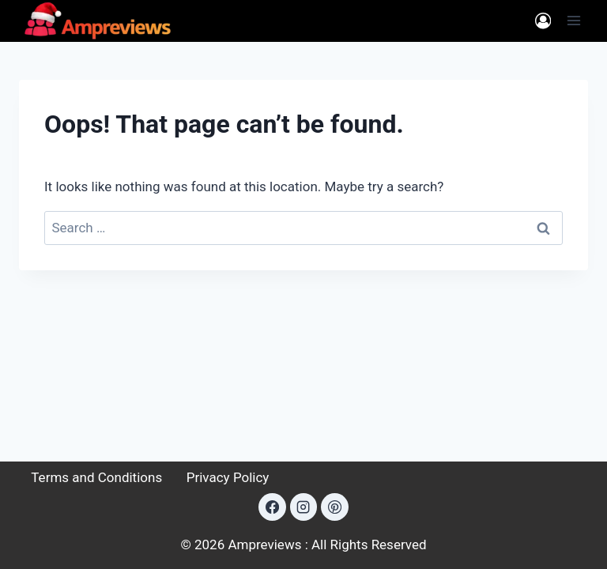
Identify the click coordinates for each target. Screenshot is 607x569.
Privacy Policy (228, 477)
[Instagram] (303, 506)
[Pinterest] (334, 506)
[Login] (543, 21)
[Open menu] (573, 21)
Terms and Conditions (96, 477)
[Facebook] (271, 506)
